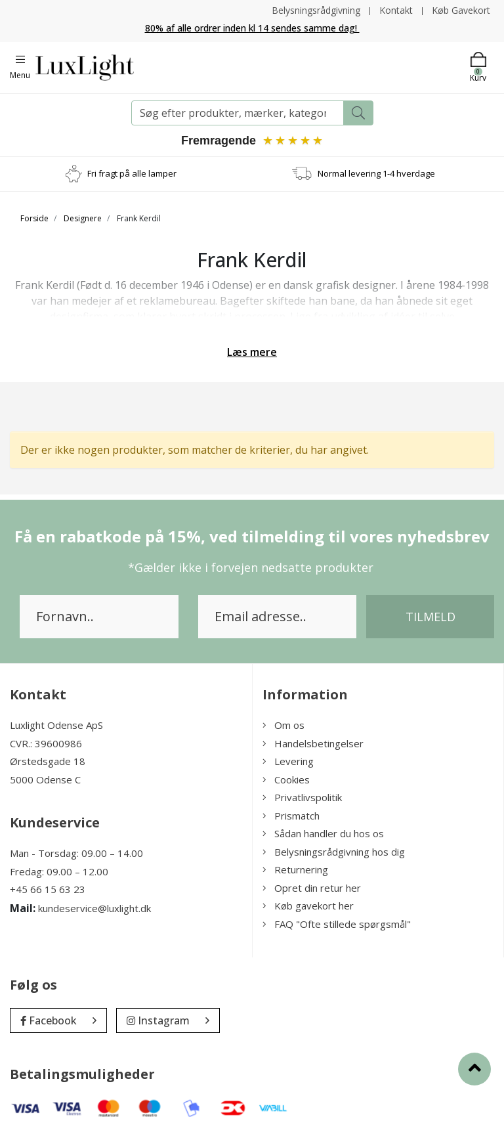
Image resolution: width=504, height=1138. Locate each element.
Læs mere (252, 352)
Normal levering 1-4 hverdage (376, 173)
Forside (34, 218)
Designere (83, 218)
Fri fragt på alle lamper (132, 173)
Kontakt (396, 10)
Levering (288, 761)
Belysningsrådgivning (316, 10)
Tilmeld (430, 616)
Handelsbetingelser (313, 743)
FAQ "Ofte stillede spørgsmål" (336, 923)
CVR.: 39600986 (46, 743)
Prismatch (291, 815)
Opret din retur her (311, 887)
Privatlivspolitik (302, 797)
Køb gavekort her (308, 905)
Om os (283, 725)
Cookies (286, 779)
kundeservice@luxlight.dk (94, 908)
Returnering (295, 869)
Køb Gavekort (461, 10)
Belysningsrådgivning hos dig (333, 851)
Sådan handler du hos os (323, 833)
